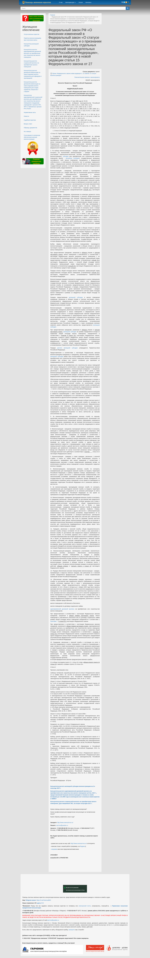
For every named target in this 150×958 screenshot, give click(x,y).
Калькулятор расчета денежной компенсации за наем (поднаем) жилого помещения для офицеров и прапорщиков (32, 74)
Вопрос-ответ (28, 124)
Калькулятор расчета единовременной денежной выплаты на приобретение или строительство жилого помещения (32, 53)
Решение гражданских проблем (36, 161)
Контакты (88, 2)
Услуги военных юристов (31, 34)
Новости (26, 116)
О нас (61, 2)
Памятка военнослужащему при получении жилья (32, 39)
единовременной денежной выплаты (62, 609)
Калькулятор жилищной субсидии (31, 44)
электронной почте (85, 906)
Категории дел (70, 2)
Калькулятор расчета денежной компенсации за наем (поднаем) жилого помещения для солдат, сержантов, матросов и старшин (32, 86)
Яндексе (82, 846)
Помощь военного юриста (38, 2)
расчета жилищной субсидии (67, 348)
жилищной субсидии (76, 297)
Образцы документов (30, 127)
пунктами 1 (53, 621)
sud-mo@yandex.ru (62, 825)
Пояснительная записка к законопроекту (87, 77)
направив (54, 849)
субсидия (65, 156)
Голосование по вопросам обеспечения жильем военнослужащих (32, 137)
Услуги (81, 2)
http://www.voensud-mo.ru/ (65, 822)
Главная (52, 15)
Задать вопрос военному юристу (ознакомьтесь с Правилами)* (36, 18)
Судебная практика (30, 120)
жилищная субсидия (72, 158)
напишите (72, 929)
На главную (27, 131)
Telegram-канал (31, 900)
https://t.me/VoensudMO (43, 900)
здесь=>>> (40, 903)
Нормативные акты (30, 112)
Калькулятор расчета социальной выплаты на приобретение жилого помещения (31, 63)
